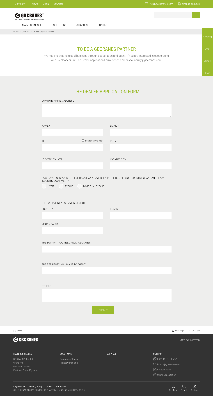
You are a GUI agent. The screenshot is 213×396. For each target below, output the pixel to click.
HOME (16, 32)
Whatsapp (207, 36)
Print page (179, 331)
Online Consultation (166, 375)
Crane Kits (18, 363)
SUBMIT (103, 310)
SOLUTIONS (59, 25)
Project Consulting (69, 363)
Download (58, 3)
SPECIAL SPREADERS (23, 359)
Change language (191, 3)
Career (49, 386)
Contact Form (164, 369)
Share (19, 331)
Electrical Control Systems (25, 370)
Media (46, 3)
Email (207, 49)
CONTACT (103, 25)
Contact (207, 61)
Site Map (173, 390)
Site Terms (61, 386)
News (35, 3)
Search (184, 390)
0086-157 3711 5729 (167, 359)
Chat (207, 73)
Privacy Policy (35, 386)
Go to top (196, 331)
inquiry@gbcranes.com (161, 3)
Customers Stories (69, 359)
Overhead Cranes (21, 366)
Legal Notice (19, 386)
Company (20, 3)
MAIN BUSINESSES (32, 25)
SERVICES (82, 25)
